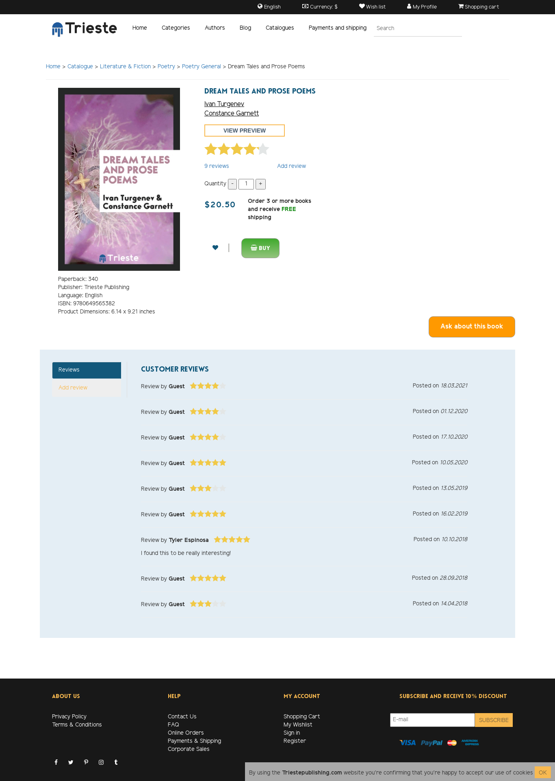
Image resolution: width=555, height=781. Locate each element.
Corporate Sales (189, 749)
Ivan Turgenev (224, 104)
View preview (244, 130)
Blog (245, 28)
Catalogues (280, 28)
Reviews (69, 370)
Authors (215, 28)
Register (295, 741)
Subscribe (494, 720)
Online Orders (186, 733)
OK (543, 773)
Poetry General (201, 66)
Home (139, 28)
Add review (291, 166)
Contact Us (182, 717)
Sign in (292, 733)
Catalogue (80, 66)
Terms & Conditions (77, 725)
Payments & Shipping (194, 741)
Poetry (166, 66)
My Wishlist (298, 725)
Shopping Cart (302, 717)
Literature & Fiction (125, 66)
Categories (176, 28)
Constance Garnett (231, 113)
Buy (260, 248)
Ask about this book (471, 327)
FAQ (173, 725)
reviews (216, 166)
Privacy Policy (69, 717)
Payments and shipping (337, 28)
